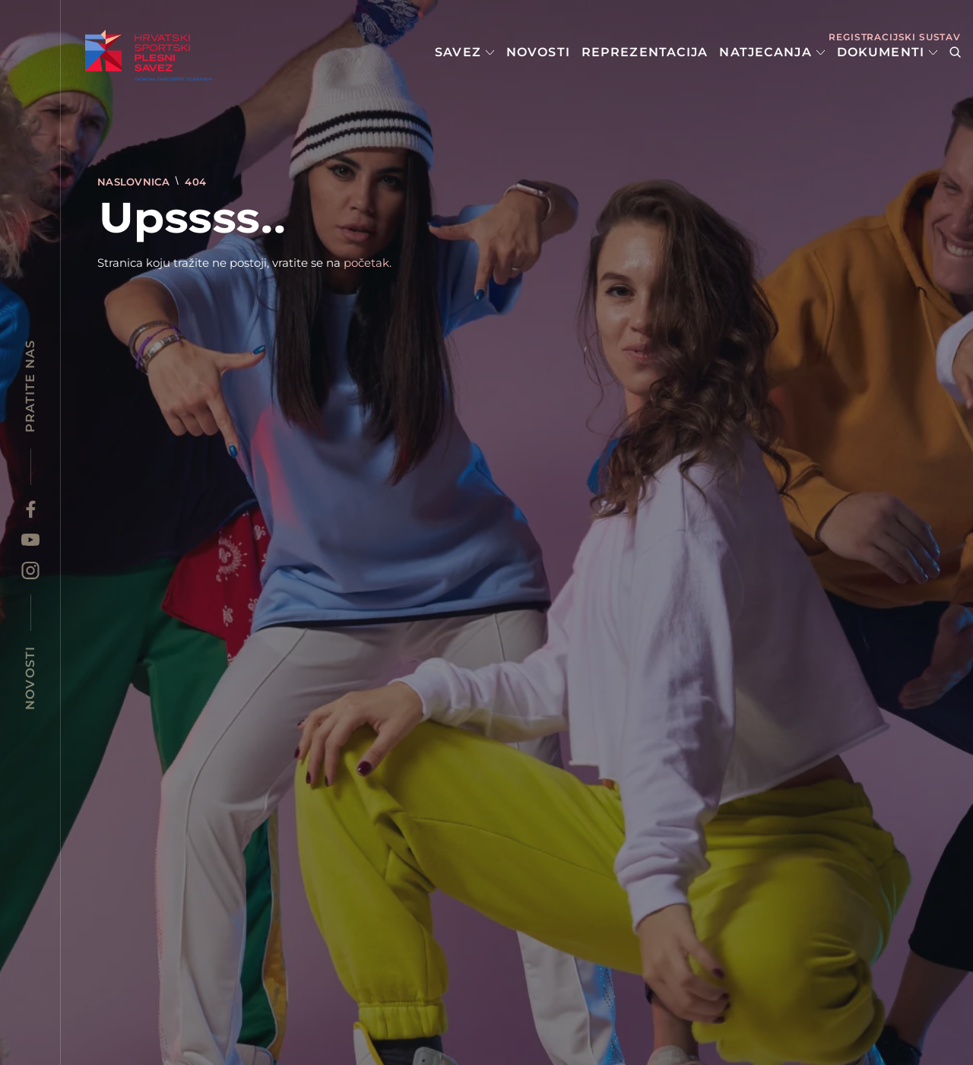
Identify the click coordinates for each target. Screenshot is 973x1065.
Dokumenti (887, 52)
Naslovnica (135, 182)
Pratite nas (30, 386)
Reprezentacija (645, 52)
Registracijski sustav (895, 37)
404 (195, 182)
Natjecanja (772, 52)
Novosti (538, 52)
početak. (367, 262)
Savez (465, 52)
